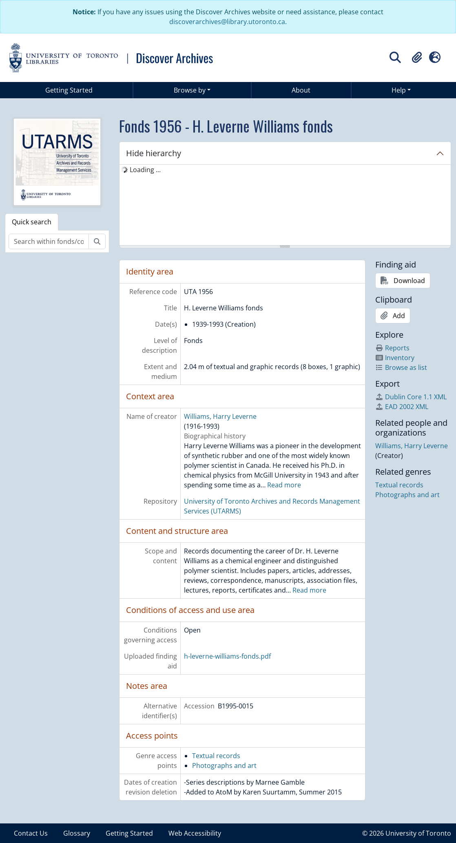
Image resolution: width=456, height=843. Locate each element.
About (301, 90)
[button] (417, 57)
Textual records (216, 755)
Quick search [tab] (31, 221)
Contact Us (31, 833)
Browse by (190, 90)
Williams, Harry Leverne (220, 416)
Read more (284, 484)
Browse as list (401, 367)
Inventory (394, 357)
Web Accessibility (194, 833)
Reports (392, 347)
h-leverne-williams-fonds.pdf (227, 656)
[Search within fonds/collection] (49, 241)
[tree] (285, 205)
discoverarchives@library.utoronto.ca (227, 21)
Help (399, 90)
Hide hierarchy (153, 153)
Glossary (76, 833)
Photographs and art (224, 765)
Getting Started (69, 90)
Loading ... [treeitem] (145, 169)
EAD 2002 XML (401, 406)
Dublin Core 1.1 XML (411, 396)
